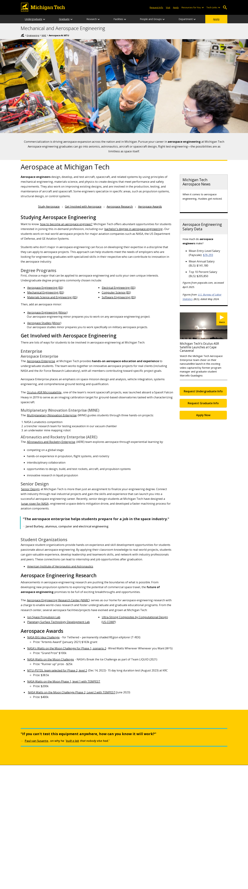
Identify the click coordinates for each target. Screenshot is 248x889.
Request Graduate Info (203, 403)
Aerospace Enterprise (41, 361)
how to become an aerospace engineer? (66, 224)
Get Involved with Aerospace (83, 206)
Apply (216, 19)
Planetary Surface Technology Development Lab (58, 622)
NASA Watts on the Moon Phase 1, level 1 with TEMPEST (63, 681)
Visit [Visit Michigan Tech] (168, 7)
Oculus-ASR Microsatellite (44, 392)
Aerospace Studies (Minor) (44, 323)
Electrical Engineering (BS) (119, 287)
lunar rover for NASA (35, 503)
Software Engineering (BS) (119, 297)
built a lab (72, 741)
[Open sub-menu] (202, 7)
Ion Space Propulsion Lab (43, 617)
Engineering (33, 35)
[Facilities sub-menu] (125, 19)
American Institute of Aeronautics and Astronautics (60, 566)
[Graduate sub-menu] (71, 19)
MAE (44, 35)
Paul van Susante (36, 741)
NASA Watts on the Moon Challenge (50, 659)
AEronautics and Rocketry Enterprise (51, 442)
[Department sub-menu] (194, 19)
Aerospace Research (120, 206)
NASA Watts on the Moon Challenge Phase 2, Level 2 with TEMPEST (71, 692)
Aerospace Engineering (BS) (45, 287)
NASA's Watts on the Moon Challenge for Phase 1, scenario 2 (66, 648)
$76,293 (208, 255)
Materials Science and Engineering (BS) (52, 297)
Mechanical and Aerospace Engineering (63, 28)
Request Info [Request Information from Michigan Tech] (156, 7)
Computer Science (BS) (116, 292)
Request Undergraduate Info (203, 391)
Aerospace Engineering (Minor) (47, 312)
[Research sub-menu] (98, 19)
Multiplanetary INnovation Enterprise (52, 415)
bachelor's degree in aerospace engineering (133, 229)
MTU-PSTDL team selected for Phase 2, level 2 (57, 670)
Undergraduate (33, 19)
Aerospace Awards (150, 206)
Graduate (64, 19)
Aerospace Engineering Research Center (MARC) (58, 600)
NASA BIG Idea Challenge (43, 637)
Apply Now (203, 415)
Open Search (224, 7)
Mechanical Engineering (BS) (45, 292)
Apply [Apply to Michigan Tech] (176, 7)
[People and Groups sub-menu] (163, 19)
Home (22, 35)
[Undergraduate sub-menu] (44, 19)
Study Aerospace (49, 206)
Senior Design (30, 489)
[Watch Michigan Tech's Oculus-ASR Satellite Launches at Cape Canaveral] (221, 318)
